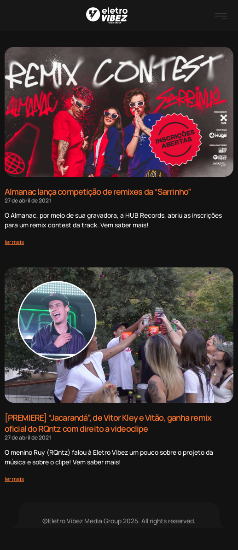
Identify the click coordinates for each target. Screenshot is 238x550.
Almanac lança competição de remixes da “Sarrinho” (98, 191)
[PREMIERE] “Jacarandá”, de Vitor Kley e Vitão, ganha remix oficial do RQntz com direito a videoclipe (108, 423)
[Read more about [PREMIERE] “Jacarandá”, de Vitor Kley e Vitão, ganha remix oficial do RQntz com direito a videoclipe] (14, 479)
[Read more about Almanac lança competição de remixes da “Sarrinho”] (14, 242)
